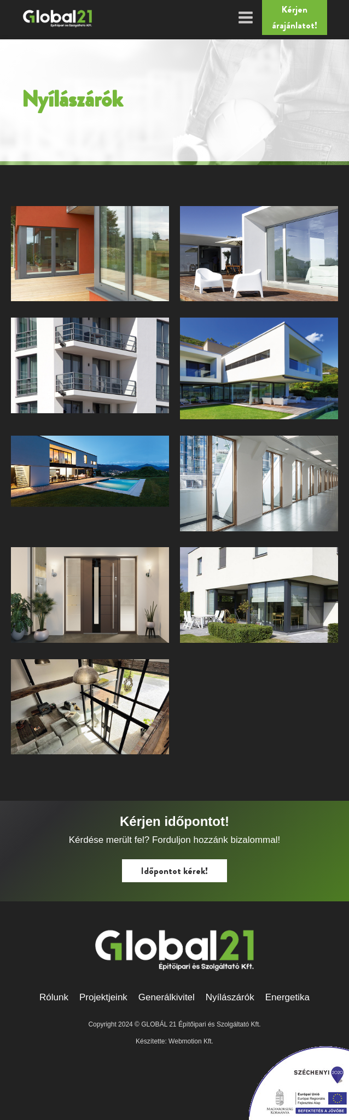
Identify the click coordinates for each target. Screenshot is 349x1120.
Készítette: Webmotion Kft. (174, 1041)
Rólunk (53, 997)
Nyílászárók (230, 997)
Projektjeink (103, 997)
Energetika (287, 997)
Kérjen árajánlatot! (294, 17)
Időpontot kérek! (174, 870)
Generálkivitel (166, 997)
